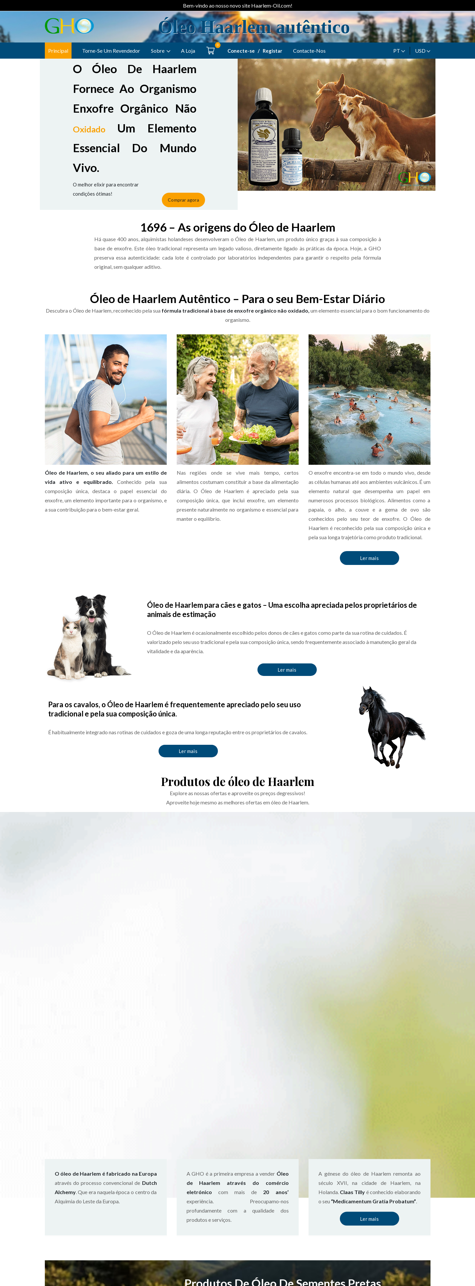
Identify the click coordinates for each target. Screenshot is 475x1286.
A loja (188, 50)
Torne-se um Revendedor (111, 50)
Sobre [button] (157, 50)
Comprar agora (189, 190)
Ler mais (369, 557)
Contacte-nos (309, 50)
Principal (58, 50)
